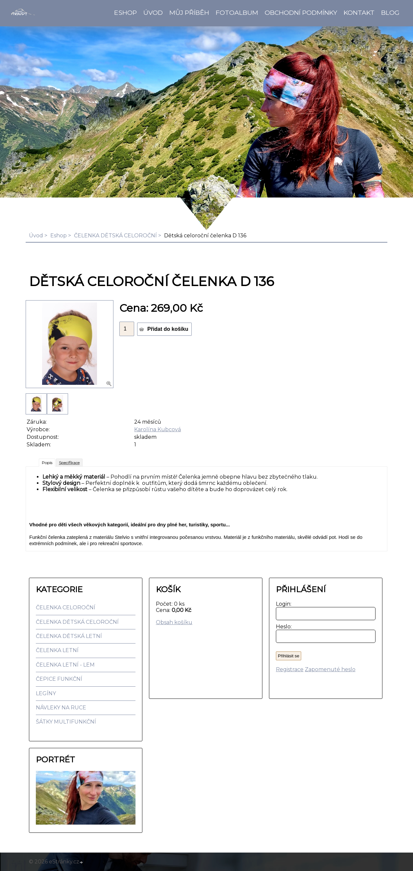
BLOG (390, 12)
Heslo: (282, 626)
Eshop (125, 12)
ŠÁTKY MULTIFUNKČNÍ (66, 722)
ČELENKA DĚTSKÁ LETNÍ (69, 636)
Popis (47, 462)
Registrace (290, 669)
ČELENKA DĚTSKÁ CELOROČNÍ (115, 235)
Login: (282, 604)
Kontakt (359, 12)
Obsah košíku (174, 622)
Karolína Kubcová (157, 429)
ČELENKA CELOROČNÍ (65, 607)
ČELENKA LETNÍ (57, 650)
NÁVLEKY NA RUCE (61, 707)
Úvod (153, 12)
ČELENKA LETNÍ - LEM (65, 665)
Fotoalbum (237, 12)
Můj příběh (189, 12)
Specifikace (69, 462)
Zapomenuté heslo (330, 669)
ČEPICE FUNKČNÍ (59, 679)
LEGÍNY (46, 693)
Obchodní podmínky (301, 12)
